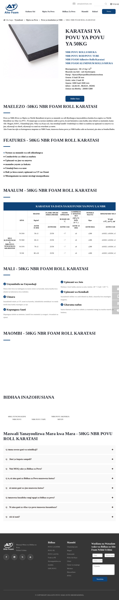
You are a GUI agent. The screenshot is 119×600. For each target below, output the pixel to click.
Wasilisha (100, 579)
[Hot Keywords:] (106, 4)
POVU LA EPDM (54, 547)
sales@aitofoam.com (84, 4)
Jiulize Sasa (75, 99)
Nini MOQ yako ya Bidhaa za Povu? (24, 469)
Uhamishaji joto (72, 547)
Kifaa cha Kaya (72, 558)
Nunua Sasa (109, 12)
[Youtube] (30, 557)
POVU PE (51, 550)
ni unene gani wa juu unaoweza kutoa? (25, 488)
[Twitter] (22, 557)
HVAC (69, 576)
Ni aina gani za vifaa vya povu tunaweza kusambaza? (31, 507)
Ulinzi (69, 561)
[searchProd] (99, 4)
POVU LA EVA (53, 554)
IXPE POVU (52, 568)
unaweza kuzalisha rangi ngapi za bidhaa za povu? (30, 497)
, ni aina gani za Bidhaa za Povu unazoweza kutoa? (30, 478)
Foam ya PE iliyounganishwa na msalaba (54, 561)
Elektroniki (70, 554)
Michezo (70, 568)
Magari (69, 550)
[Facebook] (6, 557)
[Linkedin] (14, 557)
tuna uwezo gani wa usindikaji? (22, 449)
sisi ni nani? (13, 517)
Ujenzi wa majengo (73, 565)
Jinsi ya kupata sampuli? (19, 459)
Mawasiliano (71, 572)
